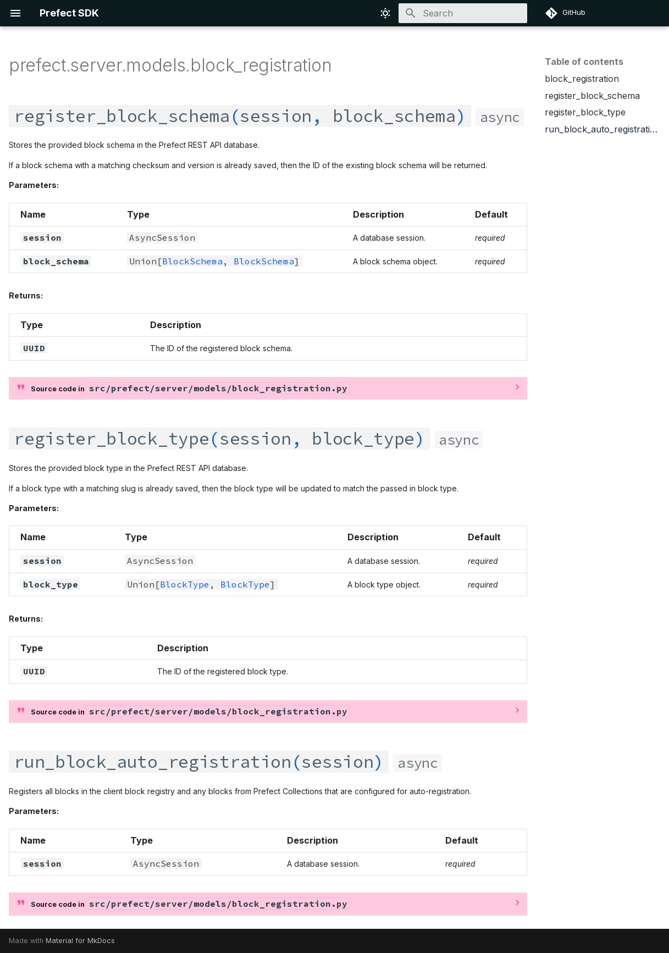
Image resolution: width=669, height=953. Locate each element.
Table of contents (584, 61)
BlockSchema (192, 261)
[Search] (463, 13)
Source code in (190, 388)
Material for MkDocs (80, 941)
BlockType (184, 584)
